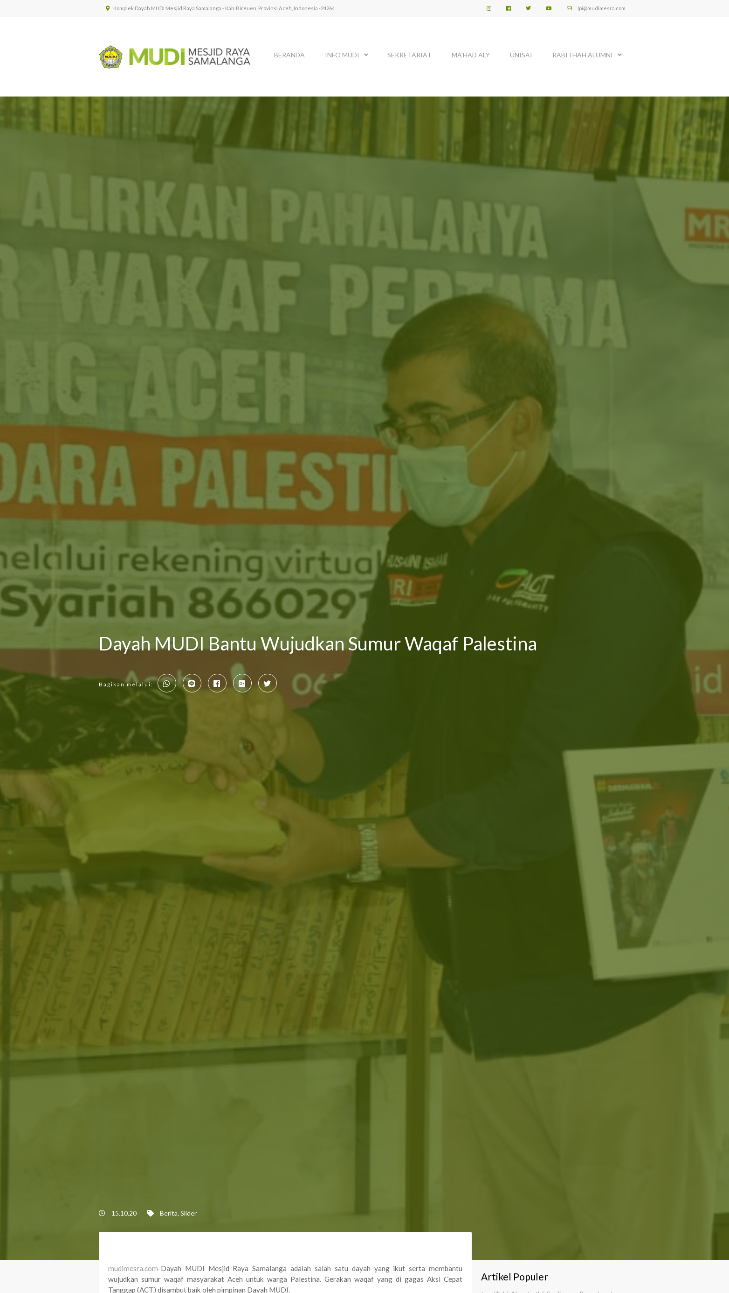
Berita (169, 1213)
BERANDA (289, 55)
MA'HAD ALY (471, 55)
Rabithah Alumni (582, 55)
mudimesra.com (133, 1268)
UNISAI (521, 55)
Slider (188, 1213)
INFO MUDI (342, 55)
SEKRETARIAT (409, 55)
